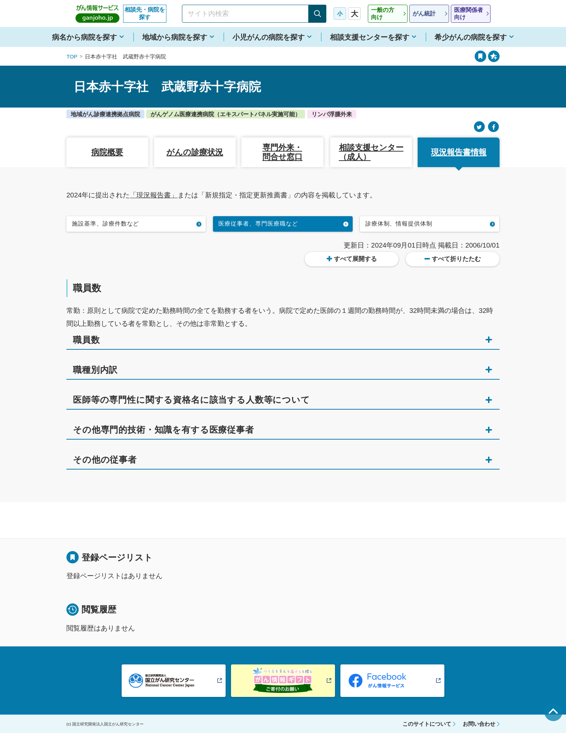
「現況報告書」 (154, 195)
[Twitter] (479, 127)
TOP (72, 56)
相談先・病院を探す (145, 13)
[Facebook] (493, 127)
